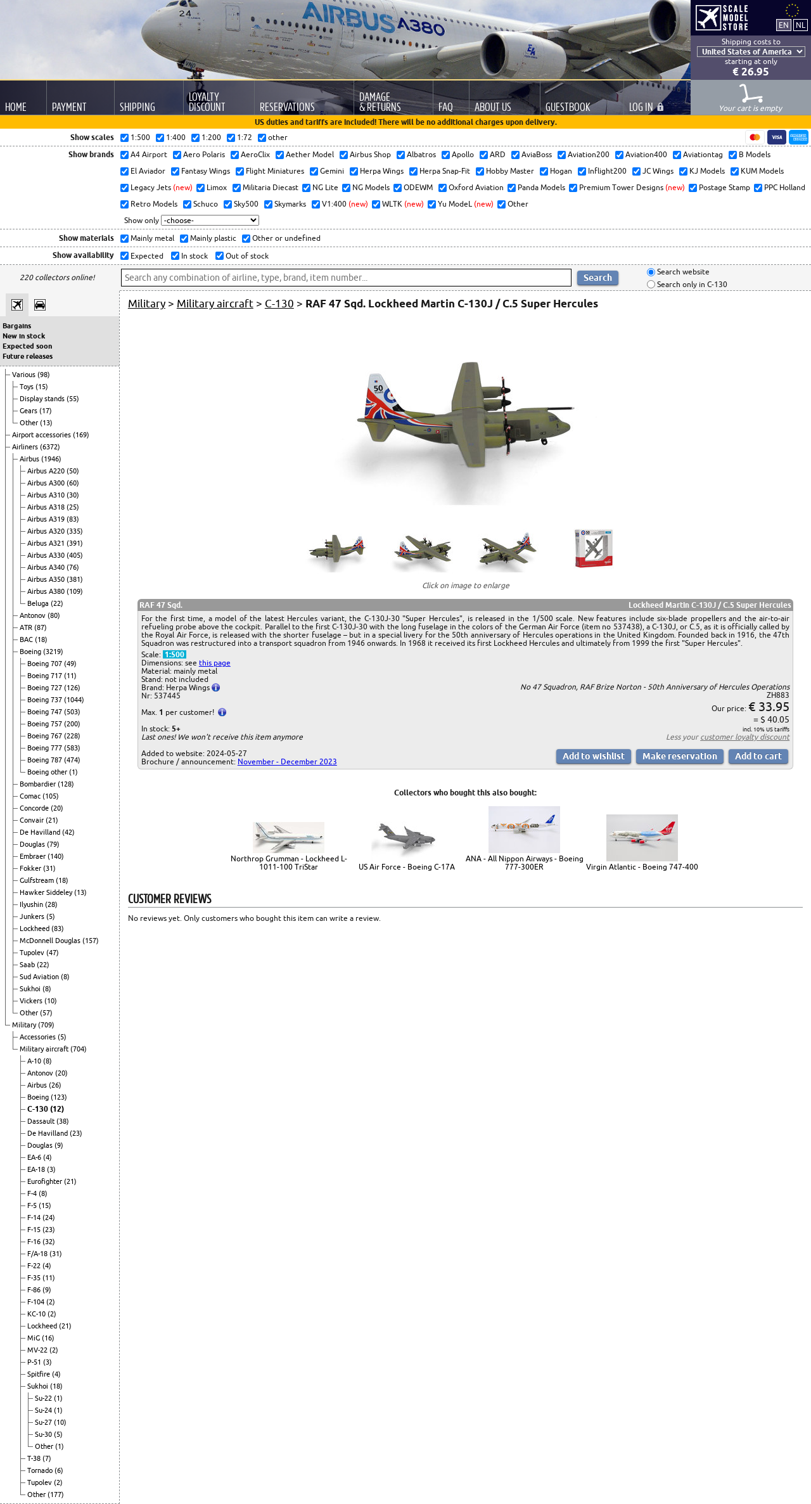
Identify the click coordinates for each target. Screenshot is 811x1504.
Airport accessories (42, 435)
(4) (47, 1157)
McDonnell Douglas (51, 940)
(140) (56, 856)
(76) (73, 567)
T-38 (34, 1458)
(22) (57, 603)
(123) (59, 1097)
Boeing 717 (45, 675)
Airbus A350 (47, 579)
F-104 (36, 1302)
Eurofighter (45, 1181)
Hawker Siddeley (47, 892)
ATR (27, 627)
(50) (73, 471)
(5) (50, 916)
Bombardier (39, 784)
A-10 (35, 1061)
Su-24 (44, 1410)
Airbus (30, 459)
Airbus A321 (47, 543)
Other (30, 423)
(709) (46, 1025)
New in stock (24, 336)
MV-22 (38, 1350)
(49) (70, 663)
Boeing (31, 651)
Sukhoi (31, 989)
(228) (72, 736)
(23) (76, 1133)
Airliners (26, 447)
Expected (146, 256)
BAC (27, 639)
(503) (72, 712)
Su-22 (44, 1398)
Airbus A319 (47, 519)
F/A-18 (38, 1253)
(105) (50, 796)
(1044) (74, 700)
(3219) (53, 651)
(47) (52, 952)
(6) (58, 1470)
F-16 (34, 1241)
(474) (72, 760)
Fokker (31, 868)
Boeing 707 (45, 663)
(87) (40, 627)
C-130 (38, 1109)
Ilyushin (32, 904)
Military (25, 1025)
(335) (75, 531)
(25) (73, 507)
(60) (73, 483)
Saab (28, 964)
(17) (45, 411)
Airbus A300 (47, 483)
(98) (43, 374)
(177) (56, 1494)
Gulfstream (38, 880)
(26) (55, 1085)
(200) (72, 724)
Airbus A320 (47, 531)
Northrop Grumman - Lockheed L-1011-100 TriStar (289, 862)
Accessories (39, 1037)
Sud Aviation (40, 976)
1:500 (174, 654)
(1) (73, 772)
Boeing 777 (45, 748)
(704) (78, 1049)
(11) (70, 675)
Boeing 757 (45, 724)
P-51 (35, 1362)
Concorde (35, 808)
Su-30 (44, 1434)
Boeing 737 (45, 700)
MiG (34, 1338)
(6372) (50, 447)
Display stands (43, 398)
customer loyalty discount (744, 737)
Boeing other (48, 772)
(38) (62, 1121)
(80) (54, 615)
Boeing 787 (45, 760)
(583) (72, 748)
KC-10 (37, 1314)
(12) (57, 1109)
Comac (31, 796)
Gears (29, 411)
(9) (58, 1145)
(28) (51, 904)
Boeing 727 (45, 687)
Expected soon (27, 346)
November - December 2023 (287, 761)
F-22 (34, 1265)
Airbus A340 (47, 567)
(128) (66, 784)
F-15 (34, 1229)
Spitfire (39, 1374)
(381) (75, 579)
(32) (48, 1241)
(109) (75, 591)
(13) (46, 423)
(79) (53, 844)
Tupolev (33, 952)
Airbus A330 (47, 555)
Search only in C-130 (691, 284)
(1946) (51, 459)
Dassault (41, 1121)
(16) (48, 1338)
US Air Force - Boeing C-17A (407, 867)
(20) (57, 808)
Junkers (33, 916)
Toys (27, 386)
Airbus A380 (47, 591)
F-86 (34, 1290)
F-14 (34, 1217)
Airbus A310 (47, 495)
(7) (46, 1458)
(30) (73, 495)
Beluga (39, 603)
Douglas (33, 844)
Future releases (28, 356)
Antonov (34, 615)
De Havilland (41, 832)
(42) (68, 832)
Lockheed (35, 928)
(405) (75, 555)
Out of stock (246, 256)
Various (24, 374)
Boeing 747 (45, 712)
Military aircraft (45, 1049)
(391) (75, 543)
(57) (46, 1013)
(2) (50, 1302)
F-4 (33, 1193)
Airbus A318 (47, 507)
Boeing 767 (45, 736)
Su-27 (44, 1422)
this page (215, 663)
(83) (73, 519)
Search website (682, 272)
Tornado (40, 1470)
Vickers (32, 1001)
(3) (51, 1169)
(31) (49, 868)
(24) (48, 1217)
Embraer (34, 856)
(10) (50, 1001)
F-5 (33, 1205)
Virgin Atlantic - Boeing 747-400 (642, 867)
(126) (72, 687)
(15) (41, 386)
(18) (41, 639)
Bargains (17, 326)
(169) (81, 435)
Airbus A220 (47, 471)
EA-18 (37, 1169)
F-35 (34, 1278)
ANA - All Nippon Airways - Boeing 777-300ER (525, 862)
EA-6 (35, 1157)
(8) (65, 976)
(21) (52, 820)
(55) (73, 398)
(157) (90, 940)
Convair (33, 820)
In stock (193, 256)
